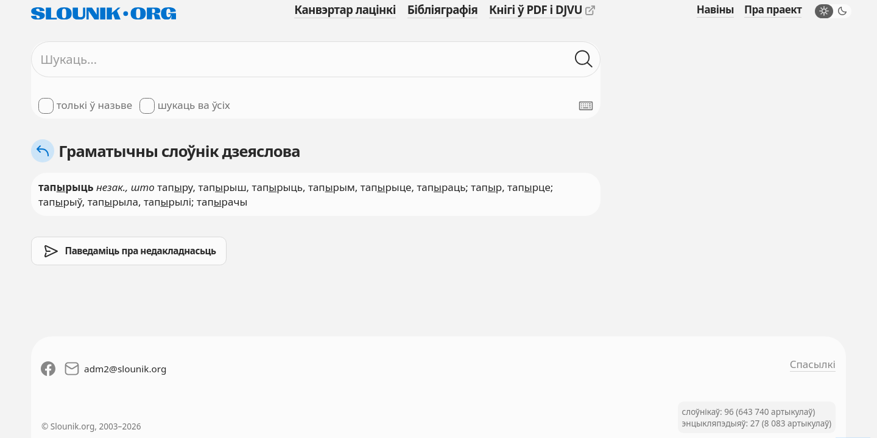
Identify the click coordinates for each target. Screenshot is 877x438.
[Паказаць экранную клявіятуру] (586, 106)
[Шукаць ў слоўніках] (584, 59)
